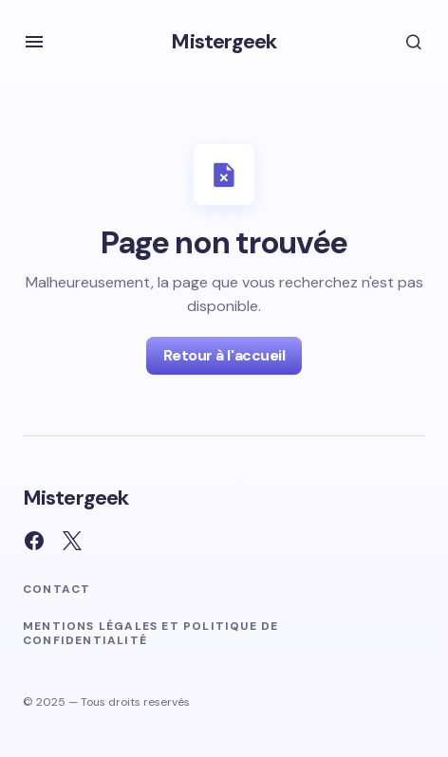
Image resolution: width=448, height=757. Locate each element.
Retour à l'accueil (224, 355)
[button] (34, 41)
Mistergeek (223, 41)
